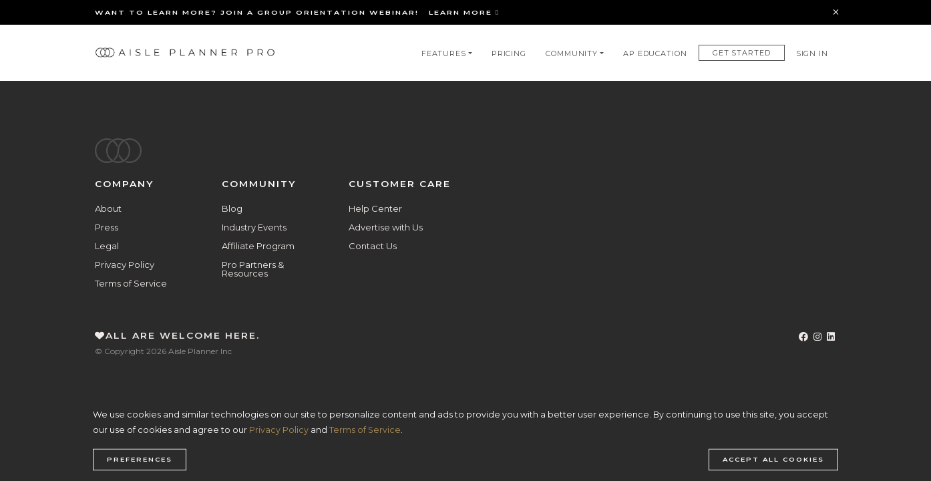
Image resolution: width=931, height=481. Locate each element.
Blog (232, 208)
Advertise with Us (386, 227)
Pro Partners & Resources (253, 269)
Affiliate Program (258, 245)
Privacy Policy (124, 264)
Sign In (812, 53)
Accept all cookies (773, 460)
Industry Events (254, 227)
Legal (107, 245)
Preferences (139, 460)
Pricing (509, 53)
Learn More (464, 12)
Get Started (742, 52)
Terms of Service (131, 283)
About (108, 208)
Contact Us (373, 245)
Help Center (375, 208)
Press (106, 227)
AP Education (655, 53)
